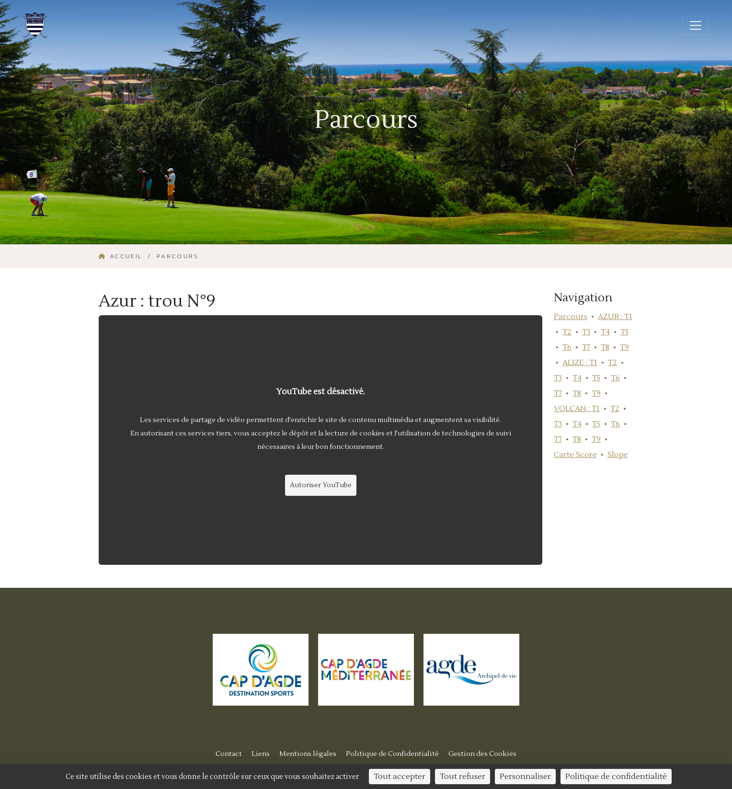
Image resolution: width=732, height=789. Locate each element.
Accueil (122, 256)
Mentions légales (307, 753)
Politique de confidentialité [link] (616, 776)
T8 (605, 347)
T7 (586, 347)
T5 (624, 332)
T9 (624, 347)
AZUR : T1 (615, 316)
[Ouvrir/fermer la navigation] (695, 25)
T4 (605, 332)
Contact (229, 753)
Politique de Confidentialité (392, 753)
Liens (261, 753)
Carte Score (575, 454)
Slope (617, 454)
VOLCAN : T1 (577, 408)
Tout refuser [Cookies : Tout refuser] (462, 776)
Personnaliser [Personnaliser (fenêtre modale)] (525, 776)
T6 (567, 347)
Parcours (570, 316)
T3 (586, 332)
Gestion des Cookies (482, 753)
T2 (567, 332)
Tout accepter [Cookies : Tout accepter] (399, 776)
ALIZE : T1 (579, 362)
